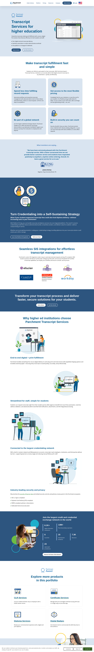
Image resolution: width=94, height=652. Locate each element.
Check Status (24, 643)
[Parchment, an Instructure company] (15, 3)
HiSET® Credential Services (62, 617)
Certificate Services (44, 620)
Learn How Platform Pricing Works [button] (52, 215)
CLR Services (43, 622)
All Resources (75, 625)
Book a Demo (67, 3)
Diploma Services (43, 607)
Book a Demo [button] (16, 50)
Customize (68, 649)
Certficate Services (60, 626)
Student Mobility (27, 621)
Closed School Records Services (46, 625)
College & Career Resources (14, 607)
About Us (74, 603)
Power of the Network (28, 603)
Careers (74, 609)
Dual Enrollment (43, 630)
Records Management (28, 610)
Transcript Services (44, 615)
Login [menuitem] (75, 3)
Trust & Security (75, 613)
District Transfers (44, 610)
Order (12, 643)
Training (74, 629)
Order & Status (11, 605)
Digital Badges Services (61, 608)
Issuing (25, 617)
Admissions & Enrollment (29, 619)
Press (73, 611)
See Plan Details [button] (28, 50)
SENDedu (26, 612)
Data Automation (44, 637)
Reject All (78, 649)
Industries (26, 639)
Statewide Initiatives (28, 626)
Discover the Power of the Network (52, 481)
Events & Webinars (76, 627)
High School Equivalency (29, 628)
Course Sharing (43, 632)
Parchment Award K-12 (45, 605)
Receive (41, 635)
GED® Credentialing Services (62, 615)
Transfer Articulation (44, 634)
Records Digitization (44, 608)
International (27, 605)
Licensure (26, 630)
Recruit (41, 629)
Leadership (74, 605)
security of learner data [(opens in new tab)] (26, 420)
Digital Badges (43, 619)
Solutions (26, 637)
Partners (74, 607)
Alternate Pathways (60, 619)
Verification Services (44, 624)
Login (9, 616)
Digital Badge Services (61, 627)
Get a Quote (75, 619)
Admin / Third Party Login (13, 627)
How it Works (10, 603)
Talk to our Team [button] (69, 215)
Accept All (87, 649)
